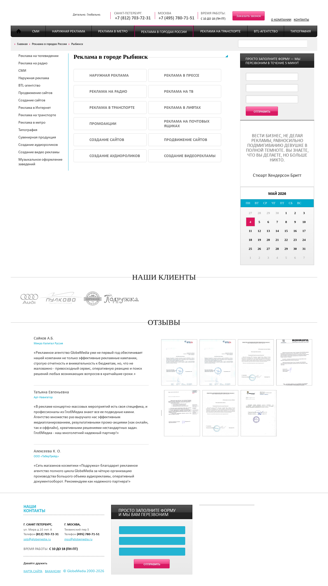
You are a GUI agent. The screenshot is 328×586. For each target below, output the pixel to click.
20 (268, 240)
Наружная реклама (68, 31)
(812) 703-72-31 (47, 534)
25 (250, 249)
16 (295, 231)
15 (286, 231)
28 (259, 213)
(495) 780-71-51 (88, 534)
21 (277, 240)
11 (250, 231)
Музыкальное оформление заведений (40, 161)
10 (304, 222)
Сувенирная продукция (37, 137)
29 (268, 213)
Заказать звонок (248, 16)
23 (295, 240)
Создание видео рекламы (39, 152)
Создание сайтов (31, 100)
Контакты (301, 19)
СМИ (35, 31)
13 (268, 231)
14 (277, 231)
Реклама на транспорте (220, 31)
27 (250, 213)
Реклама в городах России (164, 32)
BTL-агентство (266, 31)
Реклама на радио (33, 63)
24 (304, 240)
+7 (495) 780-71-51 (176, 18)
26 (259, 249)
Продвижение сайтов (35, 92)
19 (259, 240)
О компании (281, 19)
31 (304, 249)
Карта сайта (33, 571)
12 (259, 231)
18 (250, 240)
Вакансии (53, 571)
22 (286, 240)
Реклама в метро (112, 31)
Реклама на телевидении (38, 55)
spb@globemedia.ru (37, 539)
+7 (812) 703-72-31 (133, 18)
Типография (300, 31)
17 (304, 231)
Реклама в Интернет (34, 107)
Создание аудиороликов (38, 144)
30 (277, 213)
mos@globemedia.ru (78, 539)
